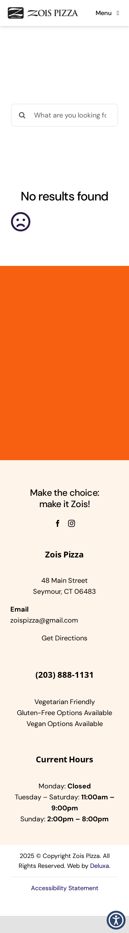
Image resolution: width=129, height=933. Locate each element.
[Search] (22, 115)
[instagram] (71, 523)
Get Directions (64, 638)
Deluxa (99, 866)
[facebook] (57, 523)
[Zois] (42, 9)
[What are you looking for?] (64, 115)
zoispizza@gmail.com (44, 620)
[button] (116, 920)
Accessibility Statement (64, 888)
